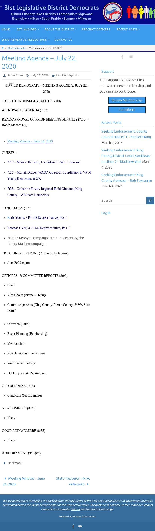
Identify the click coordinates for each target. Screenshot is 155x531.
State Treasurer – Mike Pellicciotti (73, 481)
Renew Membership (127, 100)
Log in (106, 213)
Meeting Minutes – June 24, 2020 (24, 481)
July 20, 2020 (40, 75)
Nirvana (76, 516)
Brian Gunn (15, 75)
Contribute (127, 110)
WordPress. (90, 516)
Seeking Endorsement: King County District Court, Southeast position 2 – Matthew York (126, 156)
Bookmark (14, 463)
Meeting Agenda (16, 48)
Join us (75, 509)
